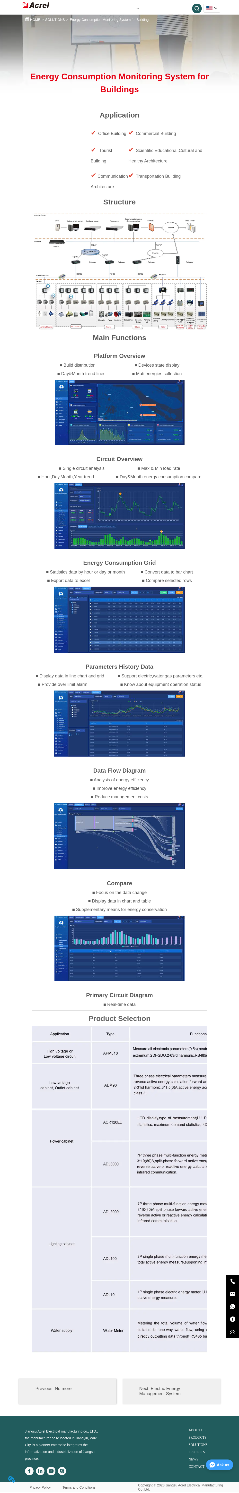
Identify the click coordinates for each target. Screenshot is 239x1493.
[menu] (137, 8)
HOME (35, 20)
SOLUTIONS (55, 20)
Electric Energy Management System (160, 1391)
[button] (137, 8)
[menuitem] (137, 8)
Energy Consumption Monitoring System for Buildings (110, 20)
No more (63, 1388)
